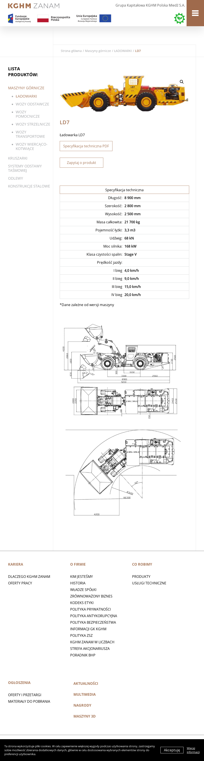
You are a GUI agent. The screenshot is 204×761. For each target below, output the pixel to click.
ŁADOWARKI (123, 51)
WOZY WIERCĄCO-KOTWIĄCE (31, 146)
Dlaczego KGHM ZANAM (29, 576)
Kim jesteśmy (81, 576)
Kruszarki (17, 158)
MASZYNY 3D (84, 716)
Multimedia (84, 694)
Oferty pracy (20, 583)
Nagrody (82, 705)
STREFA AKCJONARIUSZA (90, 648)
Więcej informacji (193, 750)
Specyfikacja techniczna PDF (86, 146)
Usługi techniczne (149, 583)
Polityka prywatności (90, 609)
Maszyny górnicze (98, 51)
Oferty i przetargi (24, 694)
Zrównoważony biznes (91, 596)
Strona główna (71, 51)
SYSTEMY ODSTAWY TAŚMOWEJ (25, 168)
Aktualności (85, 683)
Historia (77, 583)
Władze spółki (83, 589)
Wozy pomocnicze (28, 114)
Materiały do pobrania (29, 701)
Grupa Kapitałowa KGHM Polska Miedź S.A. (150, 5)
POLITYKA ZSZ (81, 635)
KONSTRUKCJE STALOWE (29, 186)
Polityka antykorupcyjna (93, 615)
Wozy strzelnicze (33, 124)
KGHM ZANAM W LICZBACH (92, 642)
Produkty (141, 576)
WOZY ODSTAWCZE (32, 104)
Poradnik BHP (82, 655)
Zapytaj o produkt (81, 162)
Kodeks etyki (82, 602)
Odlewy (15, 178)
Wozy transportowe (30, 134)
